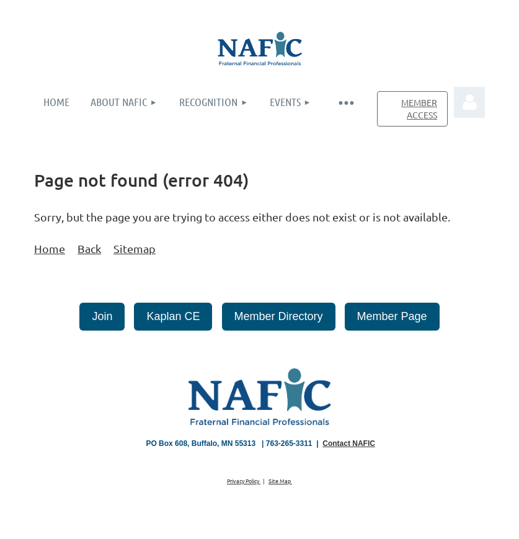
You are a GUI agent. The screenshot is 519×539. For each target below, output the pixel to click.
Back (89, 248)
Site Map (280, 480)
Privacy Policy (243, 480)
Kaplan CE (173, 316)
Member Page (392, 316)
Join (102, 316)
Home (49, 248)
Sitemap (134, 248)
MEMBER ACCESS (419, 108)
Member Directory (278, 316)
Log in (469, 102)
